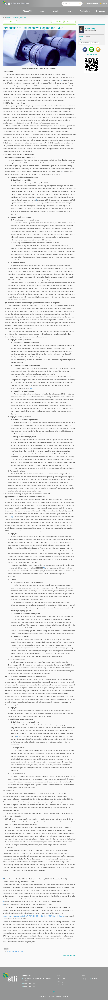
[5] (23, 434)
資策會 (84, 979)
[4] (31, 388)
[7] (44, 568)
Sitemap (60, 982)
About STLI (27, 11)
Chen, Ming (90, 29)
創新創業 (95, 43)
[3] (36, 200)
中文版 (105, 3)
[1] (61, 80)
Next (69, 21)
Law (69, 11)
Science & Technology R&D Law (16, 17)
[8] (17, 736)
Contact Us (61, 985)
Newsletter (100, 11)
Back (10, 22)
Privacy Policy (62, 979)
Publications (85, 11)
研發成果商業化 (84, 43)
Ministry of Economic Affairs (15, 951)
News (42, 11)
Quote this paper (70, 955)
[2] (63, 171)
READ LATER (92, 3)
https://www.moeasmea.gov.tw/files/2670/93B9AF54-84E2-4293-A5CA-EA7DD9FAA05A (33, 916)
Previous (57, 21)
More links (94, 979)
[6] (12, 516)
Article (56, 11)
